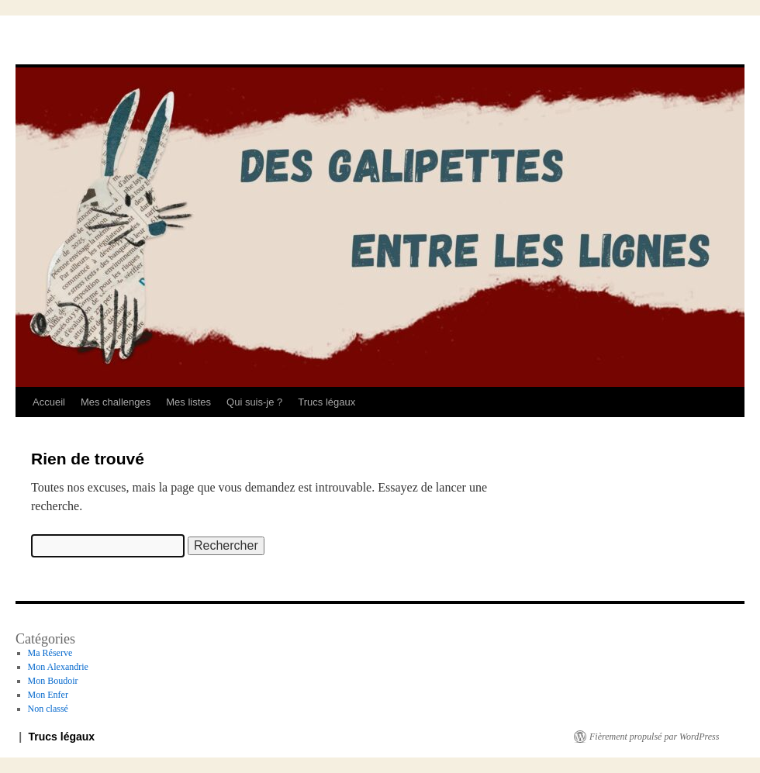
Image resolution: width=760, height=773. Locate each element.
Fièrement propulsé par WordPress (654, 736)
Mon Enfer (48, 694)
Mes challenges (115, 402)
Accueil (49, 402)
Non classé (48, 708)
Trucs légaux (326, 402)
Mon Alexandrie (58, 666)
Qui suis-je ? (254, 402)
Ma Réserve (50, 652)
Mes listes (188, 402)
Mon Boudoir (53, 680)
